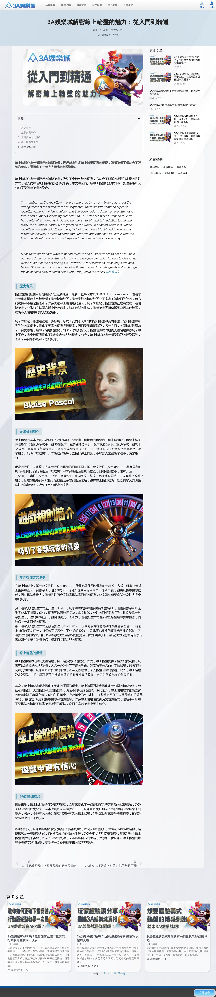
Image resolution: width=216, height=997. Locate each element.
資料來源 (111, 272)
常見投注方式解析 (30, 138)
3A (22, 797)
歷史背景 (26, 128)
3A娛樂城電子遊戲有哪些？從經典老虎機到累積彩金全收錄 (187, 60)
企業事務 (128, 5)
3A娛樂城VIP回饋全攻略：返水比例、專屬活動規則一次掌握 (187, 119)
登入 (202, 8)
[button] (139, 119)
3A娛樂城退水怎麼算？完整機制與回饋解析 (172, 105)
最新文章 (81, 5)
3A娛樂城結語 (28, 147)
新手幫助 (97, 5)
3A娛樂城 (50, 5)
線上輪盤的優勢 (29, 142)
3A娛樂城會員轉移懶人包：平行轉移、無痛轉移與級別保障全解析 (187, 136)
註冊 (212, 8)
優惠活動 (66, 5)
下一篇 (121, 974)
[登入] (202, 3)
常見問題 (112, 5)
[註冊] (212, 3)
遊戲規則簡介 (28, 133)
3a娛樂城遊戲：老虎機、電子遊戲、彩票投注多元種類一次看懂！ (187, 77)
